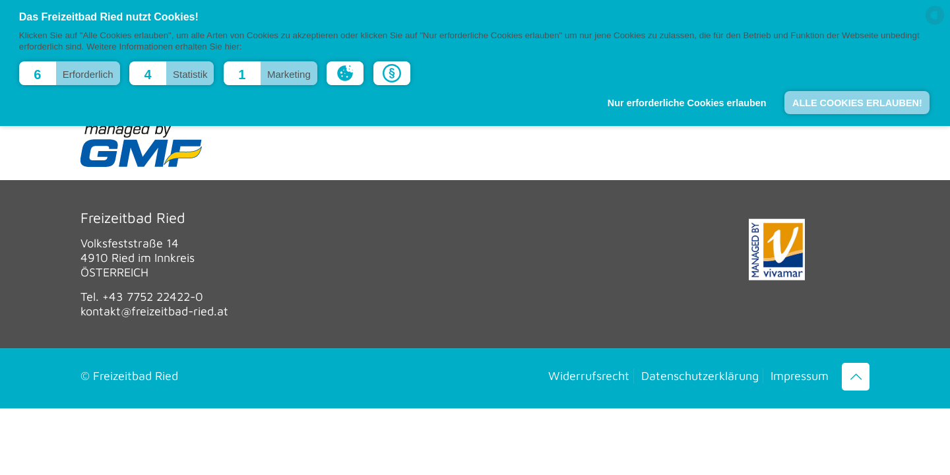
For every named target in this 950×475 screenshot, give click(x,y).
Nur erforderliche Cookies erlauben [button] (687, 103)
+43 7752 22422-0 (152, 296)
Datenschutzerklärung (700, 376)
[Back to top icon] (856, 377)
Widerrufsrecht (588, 376)
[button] (69, 73)
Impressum (800, 376)
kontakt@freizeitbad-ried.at (154, 311)
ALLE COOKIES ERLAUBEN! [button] (857, 103)
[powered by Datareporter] (934, 23)
